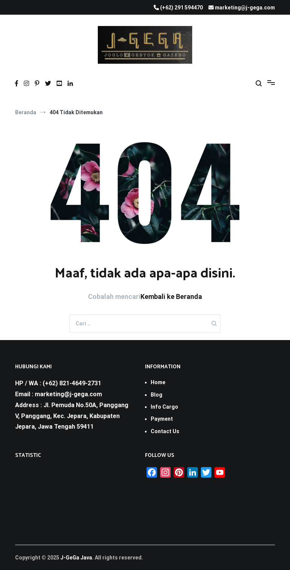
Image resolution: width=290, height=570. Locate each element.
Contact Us (165, 431)
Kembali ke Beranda (171, 296)
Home (158, 382)
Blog (156, 395)
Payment (162, 419)
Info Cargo (164, 407)
